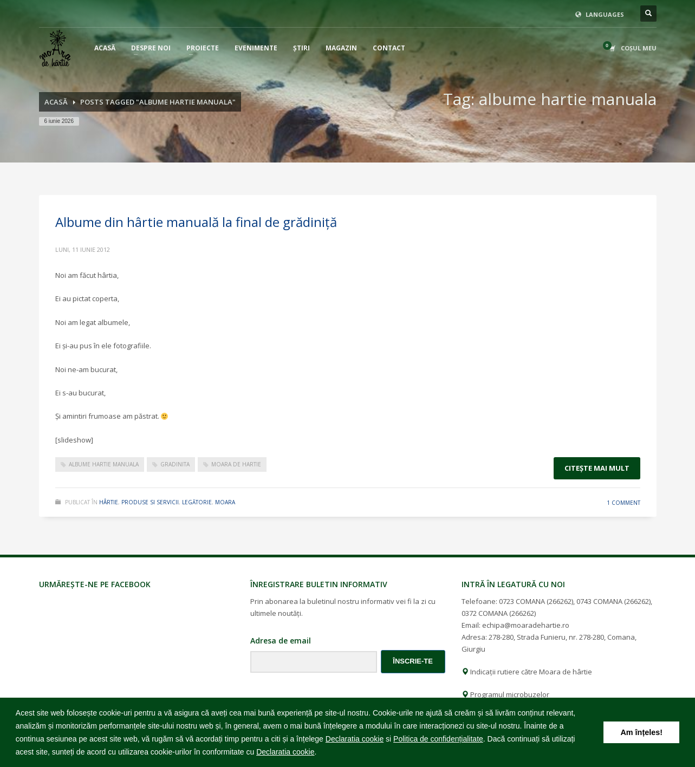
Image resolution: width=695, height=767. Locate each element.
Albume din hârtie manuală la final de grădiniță (196, 222)
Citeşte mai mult (596, 468)
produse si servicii (150, 502)
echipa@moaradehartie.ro (525, 625)
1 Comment (623, 502)
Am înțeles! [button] (641, 732)
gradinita (175, 464)
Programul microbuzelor (505, 694)
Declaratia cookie (355, 738)
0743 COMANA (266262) (613, 601)
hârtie (108, 502)
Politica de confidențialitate (438, 738)
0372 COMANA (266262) (499, 613)
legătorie (197, 502)
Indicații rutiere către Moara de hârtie (527, 672)
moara (225, 502)
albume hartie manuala (104, 464)
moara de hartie (236, 464)
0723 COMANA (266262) (536, 601)
